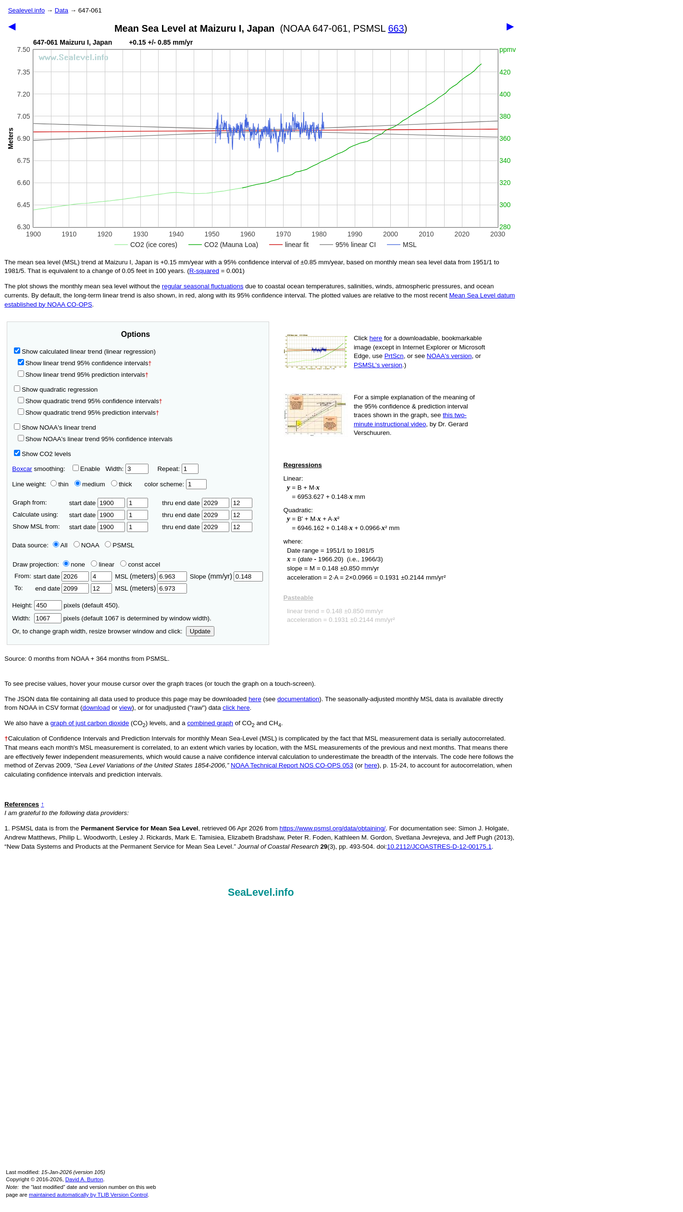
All (60, 545)
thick (122, 484)
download (96, 707)
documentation (298, 699)
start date (97, 503)
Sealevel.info (26, 10)
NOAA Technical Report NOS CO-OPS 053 (292, 765)
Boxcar (22, 468)
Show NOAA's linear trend (55, 427)
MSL (150, 576)
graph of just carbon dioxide (89, 723)
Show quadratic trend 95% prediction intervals (88, 412)
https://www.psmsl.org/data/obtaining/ (333, 828)
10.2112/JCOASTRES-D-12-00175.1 (439, 846)
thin (57, 484)
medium (90, 484)
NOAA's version (449, 355)
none (72, 564)
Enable (86, 468)
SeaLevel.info (261, 892)
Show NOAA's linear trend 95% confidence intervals (95, 439)
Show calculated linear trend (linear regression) (85, 351)
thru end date (195, 503)
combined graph (210, 723)
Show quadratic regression (56, 389)
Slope (226, 576)
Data (61, 10)
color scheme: (175, 484)
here (376, 338)
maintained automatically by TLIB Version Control (88, 1195)
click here (236, 707)
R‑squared (204, 270)
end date (61, 588)
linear (102, 564)
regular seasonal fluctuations (203, 286)
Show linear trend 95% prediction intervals (83, 374)
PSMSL (119, 545)
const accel (140, 564)
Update (200, 631)
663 (396, 28)
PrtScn (394, 355)
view (125, 707)
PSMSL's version (378, 365)
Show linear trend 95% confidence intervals (83, 363)
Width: (126, 468)
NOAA (86, 545)
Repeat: (177, 468)
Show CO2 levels (42, 454)
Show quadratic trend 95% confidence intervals (90, 401)
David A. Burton (84, 1179)
